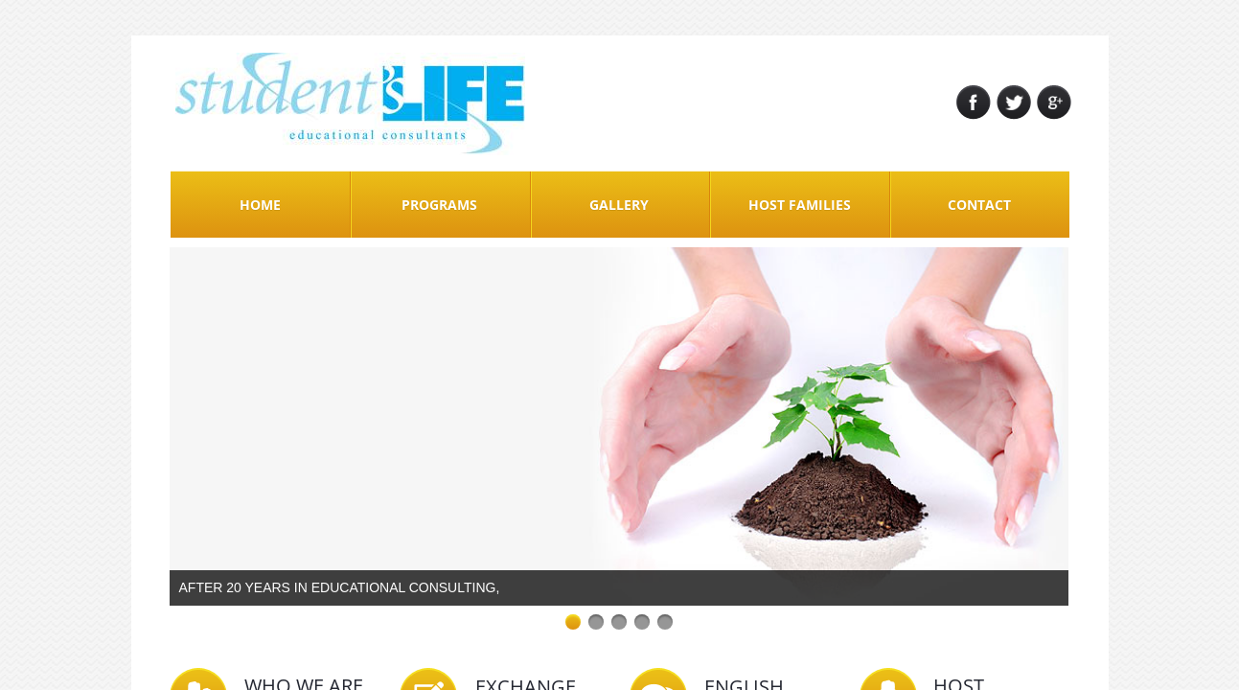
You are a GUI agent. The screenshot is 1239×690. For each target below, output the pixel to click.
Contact (979, 205)
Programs (439, 205)
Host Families (799, 205)
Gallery (619, 205)
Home (260, 205)
